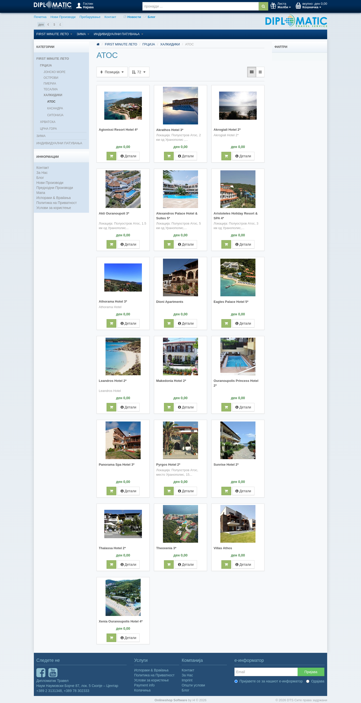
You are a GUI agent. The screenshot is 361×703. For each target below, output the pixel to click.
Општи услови (193, 684)
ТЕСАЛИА (51, 89)
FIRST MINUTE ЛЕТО (54, 34)
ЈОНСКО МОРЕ (55, 72)
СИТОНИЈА (55, 115)
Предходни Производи (54, 188)
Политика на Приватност (56, 203)
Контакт (110, 17)
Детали (128, 156)
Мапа (40, 193)
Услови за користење (53, 208)
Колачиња (142, 689)
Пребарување (89, 17)
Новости (132, 17)
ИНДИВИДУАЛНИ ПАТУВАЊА (118, 34)
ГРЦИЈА (46, 65)
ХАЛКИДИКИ (53, 95)
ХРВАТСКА (47, 122)
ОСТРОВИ (51, 78)
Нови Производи (62, 17)
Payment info (144, 684)
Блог (149, 17)
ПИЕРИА (50, 83)
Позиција (112, 72)
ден (41, 24)
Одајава (315, 680)
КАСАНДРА (55, 108)
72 (139, 72)
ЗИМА (83, 34)
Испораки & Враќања (53, 198)
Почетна (40, 17)
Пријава (310, 670)
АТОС (51, 101)
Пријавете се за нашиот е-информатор (268, 680)
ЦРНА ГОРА (48, 128)
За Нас (42, 173)
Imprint (187, 679)
